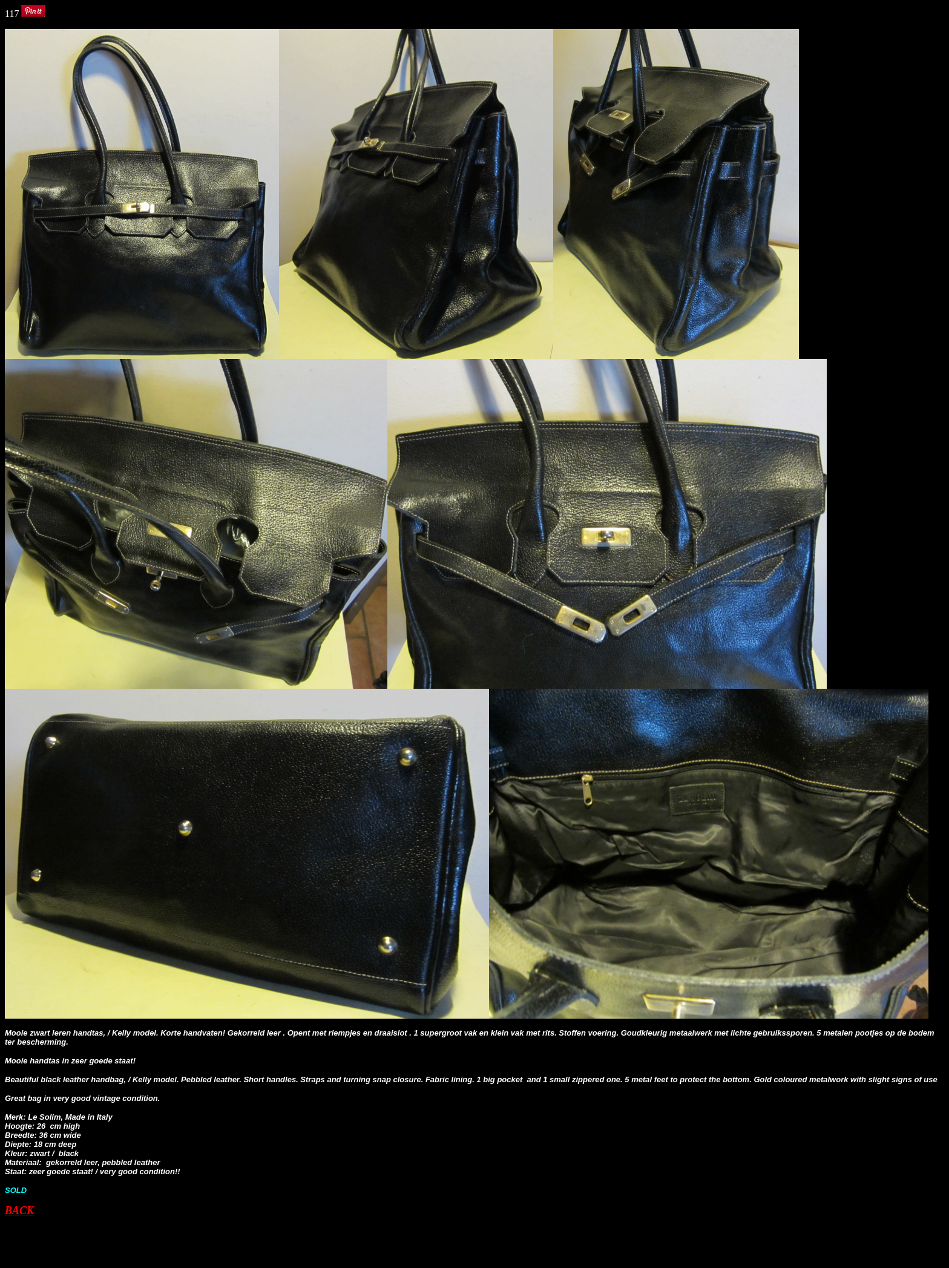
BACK (19, 1210)
